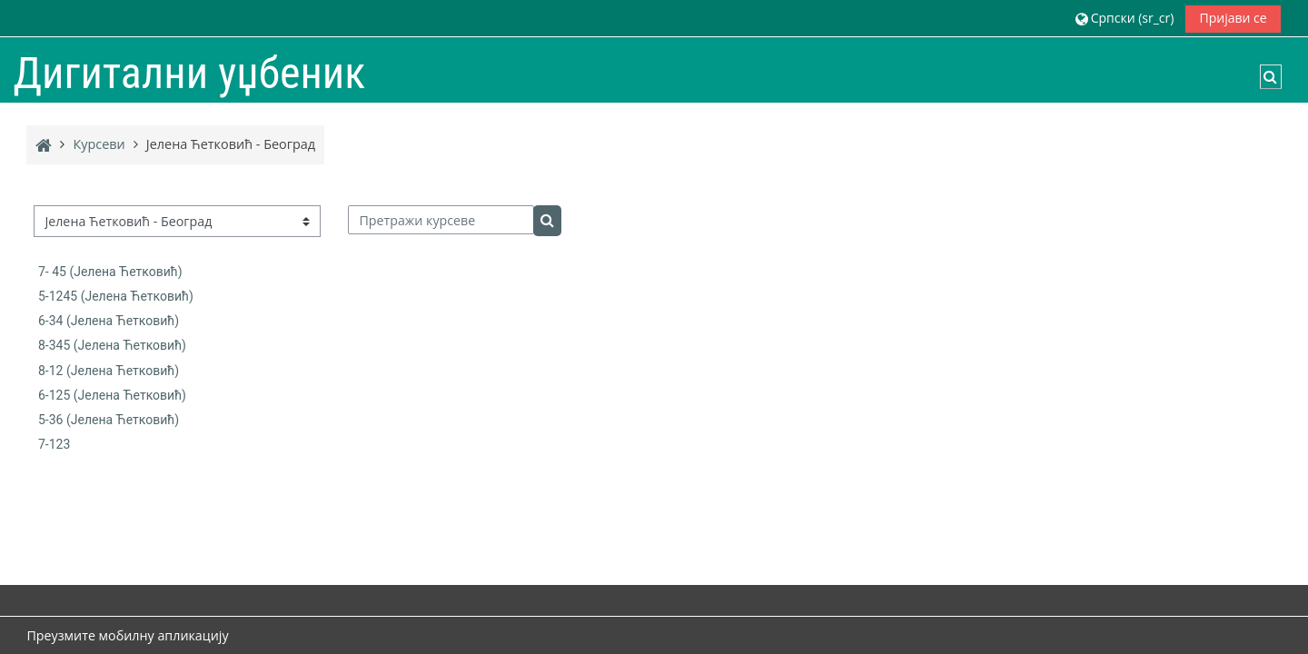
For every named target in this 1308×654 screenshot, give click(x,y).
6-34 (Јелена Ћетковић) (108, 320)
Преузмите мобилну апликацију (127, 635)
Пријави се (1232, 17)
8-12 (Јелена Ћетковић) (108, 370)
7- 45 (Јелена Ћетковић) (110, 271)
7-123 (54, 444)
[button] (1124, 18)
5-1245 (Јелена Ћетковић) (115, 296)
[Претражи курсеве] (441, 219)
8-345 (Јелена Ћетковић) (112, 345)
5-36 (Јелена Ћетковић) (108, 419)
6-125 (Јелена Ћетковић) (112, 395)
